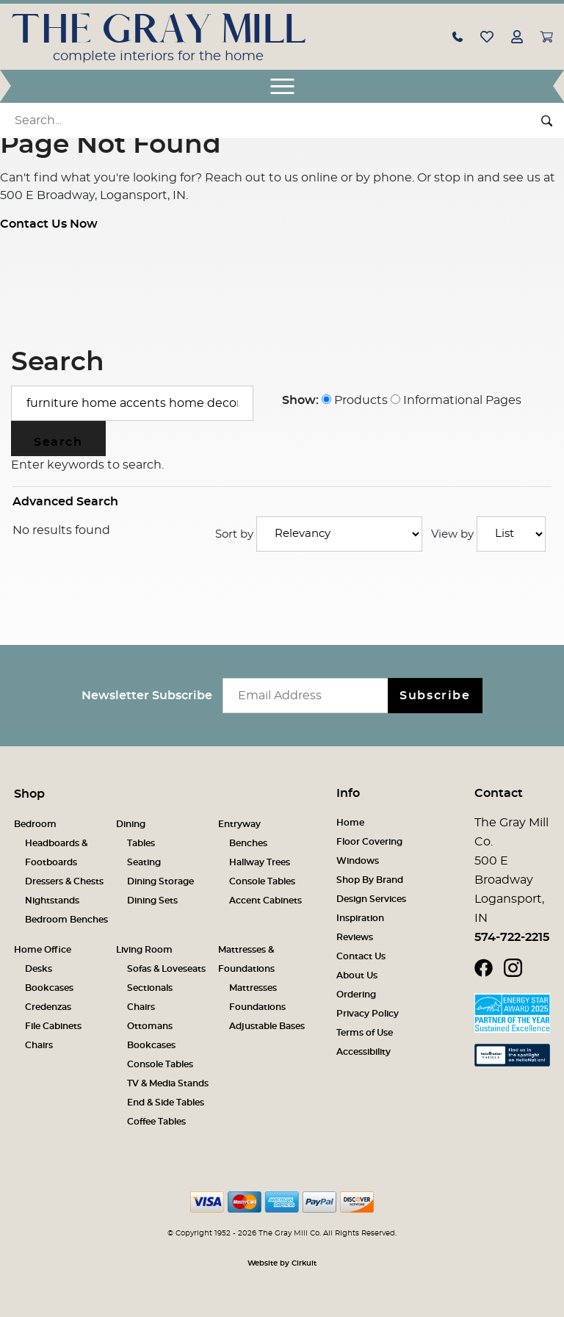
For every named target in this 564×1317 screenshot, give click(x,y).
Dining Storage (160, 881)
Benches (248, 843)
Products (355, 400)
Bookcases (49, 988)
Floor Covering (369, 841)
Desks (38, 968)
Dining (130, 824)
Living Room (144, 949)
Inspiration (360, 918)
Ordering (356, 994)
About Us (356, 975)
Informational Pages (456, 400)
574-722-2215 (511, 937)
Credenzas (48, 1007)
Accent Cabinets (265, 900)
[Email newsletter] (309, 695)
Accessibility (363, 1051)
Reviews (354, 937)
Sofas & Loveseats (166, 968)
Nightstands (52, 900)
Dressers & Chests (64, 881)
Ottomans (150, 1026)
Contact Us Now (49, 224)
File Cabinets (53, 1026)
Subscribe (435, 695)
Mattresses (253, 988)
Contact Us (361, 956)
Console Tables (262, 881)
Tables (141, 843)
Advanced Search (65, 502)
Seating (144, 862)
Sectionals (150, 988)
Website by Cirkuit (282, 1263)
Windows (357, 860)
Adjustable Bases (267, 1026)
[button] (457, 36)
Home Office (42, 949)
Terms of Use (364, 1032)
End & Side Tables (165, 1102)
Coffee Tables (156, 1121)
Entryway (239, 824)
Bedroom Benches (66, 919)
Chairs (39, 1045)
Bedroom (35, 824)
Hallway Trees (259, 862)
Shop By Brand (369, 880)
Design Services (371, 899)
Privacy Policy (367, 1013)
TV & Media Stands (168, 1083)
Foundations (257, 1007)
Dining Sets (152, 900)
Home (350, 822)
